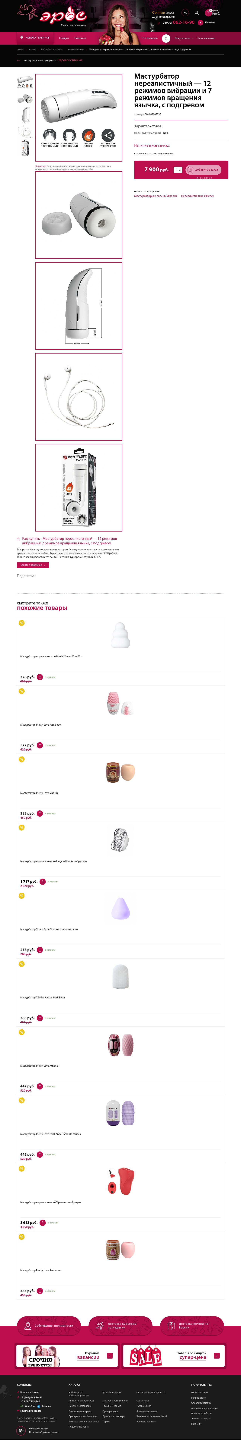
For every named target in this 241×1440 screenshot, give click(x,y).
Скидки (70, 38)
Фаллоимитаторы (112, 1393)
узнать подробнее (33, 565)
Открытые (64, 1356)
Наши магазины (206, 38)
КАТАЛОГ (38, 38)
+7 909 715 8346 (30, 1402)
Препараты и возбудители (83, 1417)
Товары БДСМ (144, 1407)
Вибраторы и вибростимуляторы (79, 1395)
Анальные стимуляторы (81, 1402)
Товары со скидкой (201, 1419)
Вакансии (196, 1425)
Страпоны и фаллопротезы (151, 1393)
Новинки (86, 38)
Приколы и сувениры (114, 1417)
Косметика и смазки (147, 1412)
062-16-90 (175, 23)
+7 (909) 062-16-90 (30, 1398)
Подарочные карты (79, 1428)
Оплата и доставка (201, 1404)
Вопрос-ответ (198, 1399)
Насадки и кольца (112, 1407)
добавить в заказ (202, 170)
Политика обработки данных (43, 1433)
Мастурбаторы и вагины (55, 50)
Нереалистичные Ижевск (197, 196)
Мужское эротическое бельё (84, 1422)
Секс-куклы (143, 1402)
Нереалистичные (80, 50)
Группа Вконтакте (29, 1412)
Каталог (34, 50)
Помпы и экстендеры (80, 1407)
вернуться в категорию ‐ (51, 60)
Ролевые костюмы (146, 1422)
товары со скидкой (171, 1356)
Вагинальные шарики (80, 1412)
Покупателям (184, 38)
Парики (106, 1422)
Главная (21, 50)
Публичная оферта (38, 1430)
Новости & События (201, 1414)
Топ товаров (149, 38)
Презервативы (110, 1412)
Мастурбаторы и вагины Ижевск (155, 196)
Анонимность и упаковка (204, 1409)
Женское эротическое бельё (152, 1417)
